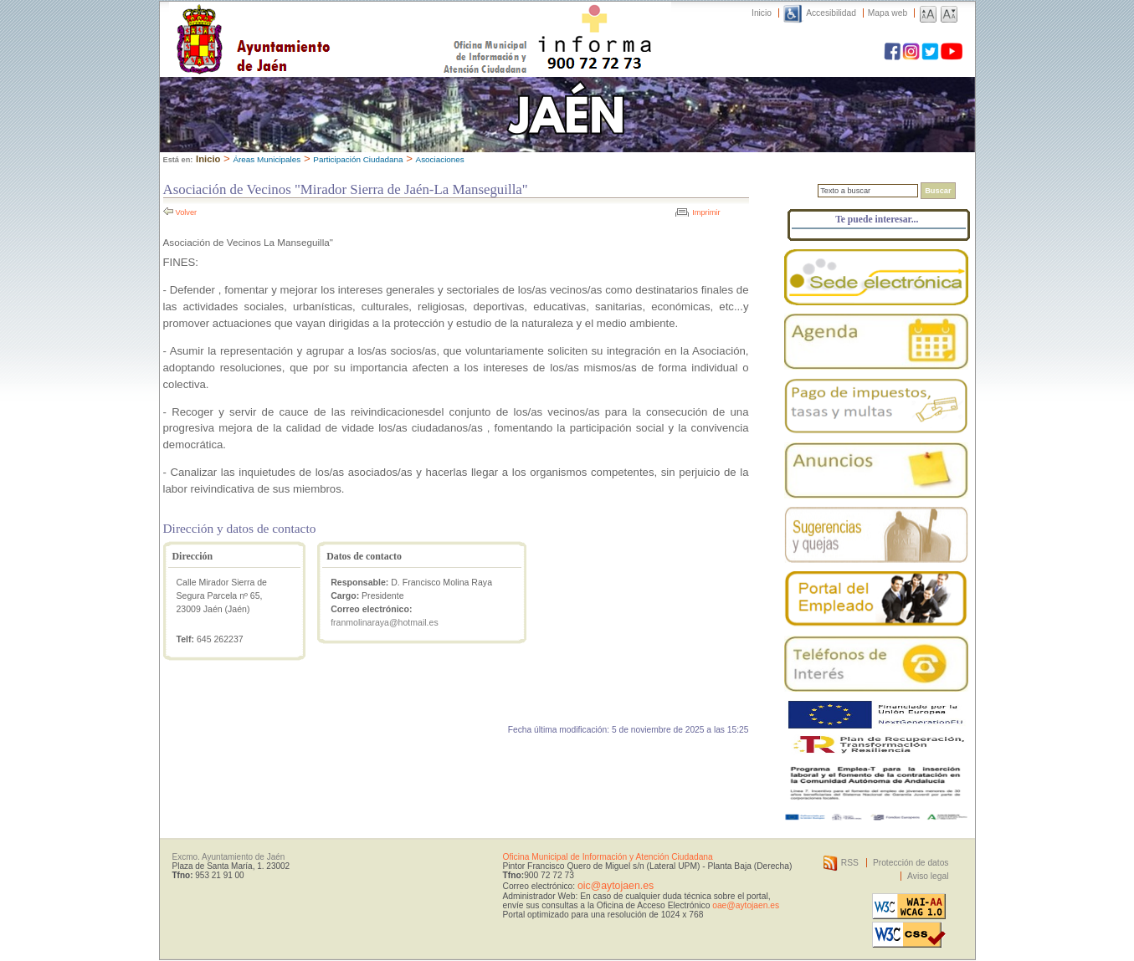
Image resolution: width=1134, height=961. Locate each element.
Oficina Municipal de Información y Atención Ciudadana (608, 856)
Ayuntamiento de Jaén (326, 22)
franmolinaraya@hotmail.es (385, 622)
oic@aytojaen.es (615, 886)
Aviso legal (927, 876)
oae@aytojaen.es (745, 905)
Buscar (938, 191)
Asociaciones (440, 159)
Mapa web (887, 13)
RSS (850, 862)
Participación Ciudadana (358, 159)
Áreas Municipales (266, 159)
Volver (187, 212)
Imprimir (706, 212)
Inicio (762, 13)
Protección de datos (911, 862)
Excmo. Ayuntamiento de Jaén (228, 856)
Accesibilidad (831, 13)
